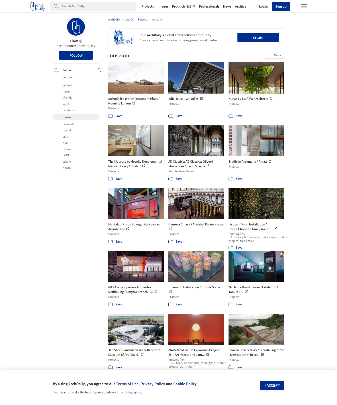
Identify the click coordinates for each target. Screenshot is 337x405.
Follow (76, 55)
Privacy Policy (153, 383)
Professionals (209, 6)
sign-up (137, 392)
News (227, 6)
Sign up (281, 6)
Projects (147, 6)
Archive (240, 6)
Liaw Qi (76, 40)
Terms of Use (127, 383)
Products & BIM (183, 6)
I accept (272, 385)
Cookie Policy (184, 383)
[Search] (99, 6)
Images (162, 6)
